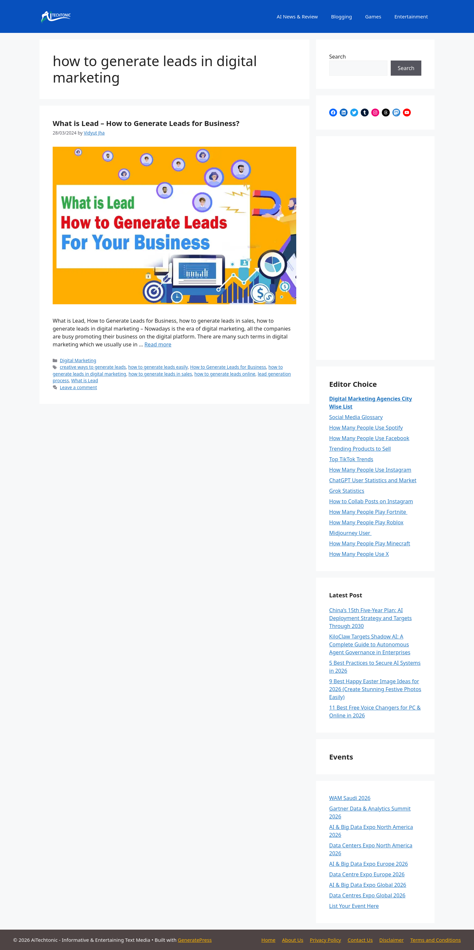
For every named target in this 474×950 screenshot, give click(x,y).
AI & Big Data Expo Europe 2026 (368, 863)
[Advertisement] (375, 248)
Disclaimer (391, 940)
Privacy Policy (325, 940)
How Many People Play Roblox (366, 522)
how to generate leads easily (158, 367)
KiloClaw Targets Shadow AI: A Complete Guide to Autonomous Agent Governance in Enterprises (369, 644)
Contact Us (360, 940)
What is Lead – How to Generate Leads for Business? (146, 123)
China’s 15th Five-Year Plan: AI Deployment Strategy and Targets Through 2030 (370, 618)
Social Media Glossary (356, 417)
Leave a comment (78, 387)
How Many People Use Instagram (370, 469)
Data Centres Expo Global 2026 (367, 895)
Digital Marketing (78, 360)
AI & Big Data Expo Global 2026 (367, 884)
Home (268, 940)
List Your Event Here (354, 906)
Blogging (341, 16)
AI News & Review (297, 16)
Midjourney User (350, 533)
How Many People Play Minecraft (369, 543)
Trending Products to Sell (360, 448)
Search (337, 56)
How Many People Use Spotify (366, 427)
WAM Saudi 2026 (350, 798)
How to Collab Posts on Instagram (371, 501)
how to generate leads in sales (160, 374)
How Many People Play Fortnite (368, 511)
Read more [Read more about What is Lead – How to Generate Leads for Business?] (158, 344)
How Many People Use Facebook (369, 438)
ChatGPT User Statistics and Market (372, 480)
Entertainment (411, 16)
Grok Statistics (346, 490)
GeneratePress (195, 940)
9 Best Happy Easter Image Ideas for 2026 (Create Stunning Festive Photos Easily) (375, 689)
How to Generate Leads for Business (228, 367)
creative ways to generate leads (93, 367)
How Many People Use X (359, 554)
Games (373, 16)
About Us (292, 940)
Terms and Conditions (435, 940)
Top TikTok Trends (351, 459)
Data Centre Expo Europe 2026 (367, 874)
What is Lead (84, 380)
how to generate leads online (224, 374)
